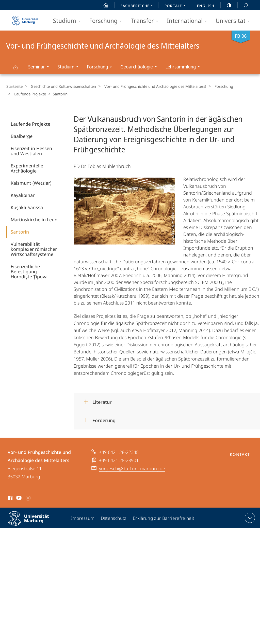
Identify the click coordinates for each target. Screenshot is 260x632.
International (188, 21)
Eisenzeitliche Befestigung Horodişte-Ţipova (29, 271)
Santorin (20, 231)
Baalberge (21, 136)
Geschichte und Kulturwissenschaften (61, 86)
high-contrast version (226, 5)
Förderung (104, 419)
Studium (68, 21)
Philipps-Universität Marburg (33, 522)
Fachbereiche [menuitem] (138, 6)
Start (103, 5)
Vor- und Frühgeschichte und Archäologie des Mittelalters (18, 69)
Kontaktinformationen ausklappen (249, 517)
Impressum (83, 518)
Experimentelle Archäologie (27, 167)
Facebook (10, 498)
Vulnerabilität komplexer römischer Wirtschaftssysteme (34, 248)
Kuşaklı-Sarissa (27, 207)
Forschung (107, 21)
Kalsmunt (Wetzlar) (31, 182)
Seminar (40, 67)
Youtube (18, 498)
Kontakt (240, 454)
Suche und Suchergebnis (243, 5)
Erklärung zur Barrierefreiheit (164, 518)
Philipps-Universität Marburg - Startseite (25, 18)
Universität (234, 21)
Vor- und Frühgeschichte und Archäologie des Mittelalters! (152, 86)
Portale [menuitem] (176, 6)
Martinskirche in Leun (34, 219)
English (205, 5)
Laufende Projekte (28, 93)
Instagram (28, 498)
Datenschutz (114, 518)
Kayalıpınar (23, 195)
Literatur (102, 401)
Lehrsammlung (184, 67)
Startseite (14, 86)
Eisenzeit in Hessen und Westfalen (31, 150)
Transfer (146, 21)
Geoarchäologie (140, 67)
